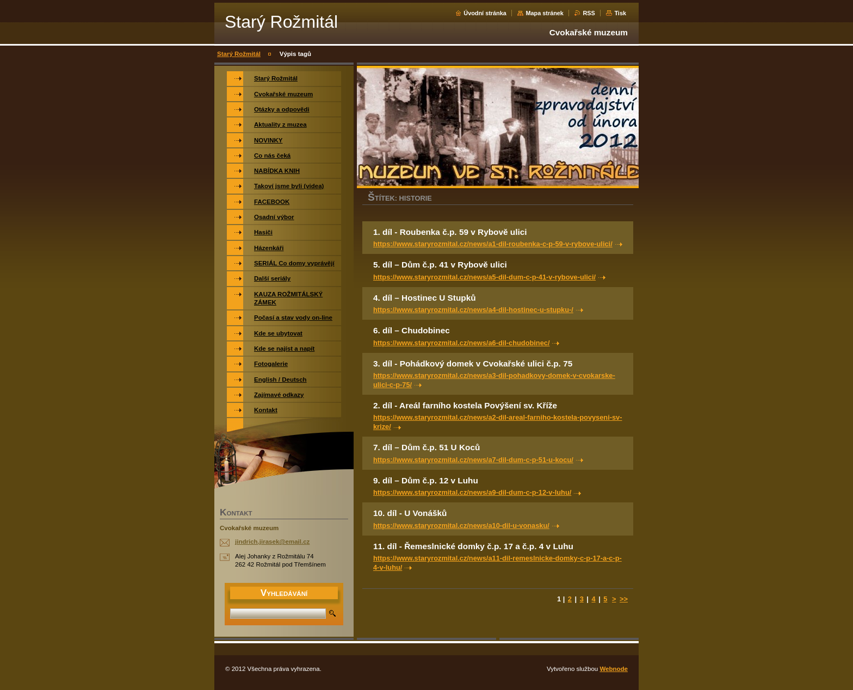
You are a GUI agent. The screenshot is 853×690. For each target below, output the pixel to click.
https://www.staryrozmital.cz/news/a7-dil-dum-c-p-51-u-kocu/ (473, 460)
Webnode (613, 669)
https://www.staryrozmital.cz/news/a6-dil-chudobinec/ (461, 343)
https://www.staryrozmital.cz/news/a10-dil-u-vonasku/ (461, 525)
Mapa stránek (545, 13)
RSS (589, 13)
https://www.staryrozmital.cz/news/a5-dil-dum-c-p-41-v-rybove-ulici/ (484, 277)
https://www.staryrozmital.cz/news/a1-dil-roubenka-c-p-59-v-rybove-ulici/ (493, 244)
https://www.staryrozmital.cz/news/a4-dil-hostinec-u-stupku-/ (473, 310)
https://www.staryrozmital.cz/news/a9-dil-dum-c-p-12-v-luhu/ (472, 492)
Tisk (620, 13)
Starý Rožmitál (239, 54)
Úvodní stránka (484, 13)
